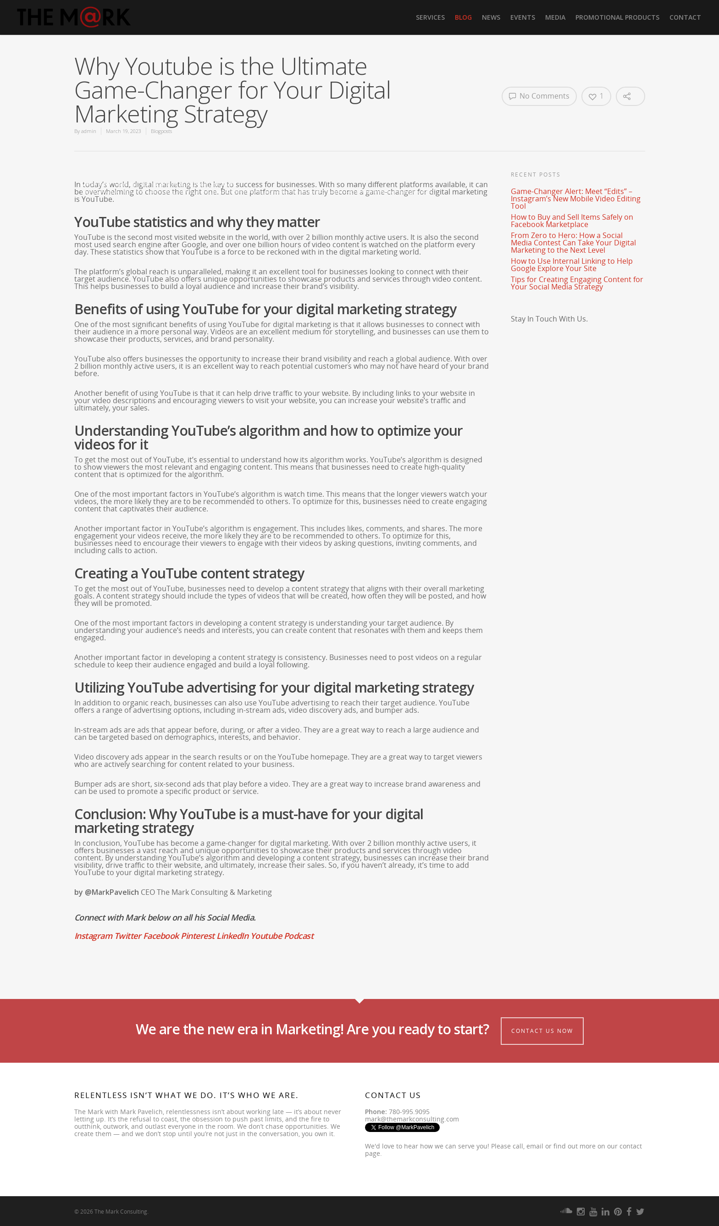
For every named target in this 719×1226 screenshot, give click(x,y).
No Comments (539, 96)
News (491, 17)
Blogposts (161, 131)
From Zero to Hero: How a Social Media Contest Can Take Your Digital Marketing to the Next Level (573, 242)
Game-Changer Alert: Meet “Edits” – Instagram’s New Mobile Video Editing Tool (576, 198)
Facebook (161, 935)
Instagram (93, 935)
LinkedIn (232, 935)
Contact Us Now (542, 1031)
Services (430, 17)
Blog (463, 17)
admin (88, 131)
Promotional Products (617, 17)
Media (555, 17)
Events (522, 17)
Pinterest (198, 935)
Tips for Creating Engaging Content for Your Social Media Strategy (577, 283)
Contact (685, 17)
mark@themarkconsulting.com (412, 1119)
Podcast (299, 935)
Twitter (127, 935)
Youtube (266, 935)
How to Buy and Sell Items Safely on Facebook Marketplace (572, 220)
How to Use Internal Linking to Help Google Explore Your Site (572, 264)
